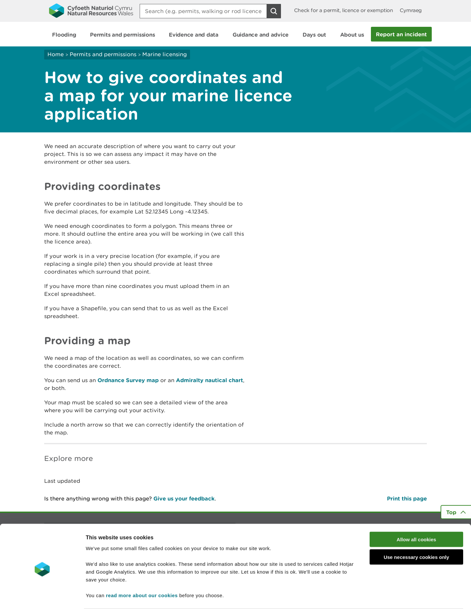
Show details (346, 596)
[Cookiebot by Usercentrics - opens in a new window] (42, 596)
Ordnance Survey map (128, 380)
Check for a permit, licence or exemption (343, 10)
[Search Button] (274, 11)
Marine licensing (164, 54)
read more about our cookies (142, 569)
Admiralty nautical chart (209, 380)
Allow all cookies (416, 513)
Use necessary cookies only (416, 531)
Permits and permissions (103, 54)
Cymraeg (411, 10)
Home (55, 54)
